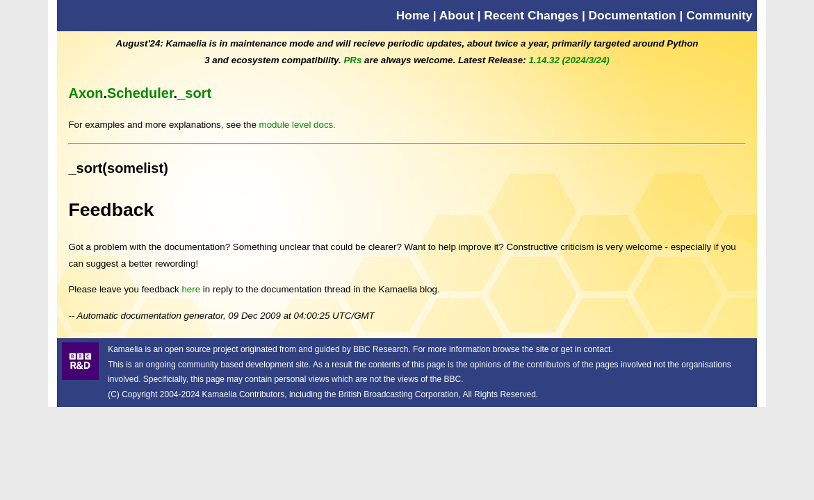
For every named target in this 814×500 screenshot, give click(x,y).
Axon (85, 93)
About (456, 15)
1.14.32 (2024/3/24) (568, 60)
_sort (194, 93)
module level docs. (297, 124)
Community (719, 15)
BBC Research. (382, 349)
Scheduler (140, 93)
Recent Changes (531, 15)
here (190, 289)
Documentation (632, 15)
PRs (352, 60)
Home (413, 15)
